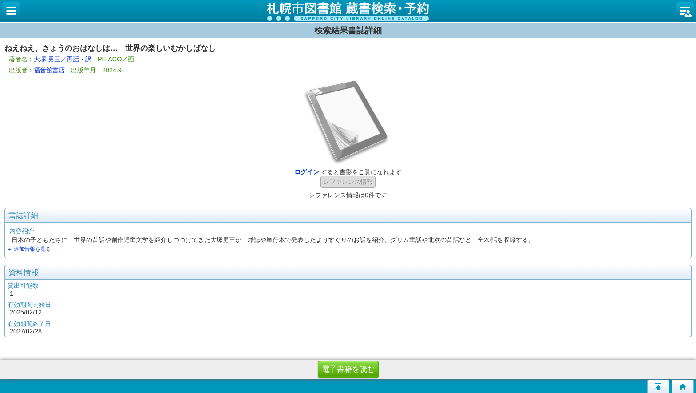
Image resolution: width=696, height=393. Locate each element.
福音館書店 (49, 70)
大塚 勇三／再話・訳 (62, 59)
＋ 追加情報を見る (29, 249)
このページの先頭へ (658, 386)
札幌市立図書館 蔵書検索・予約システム (348, 11)
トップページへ (683, 386)
